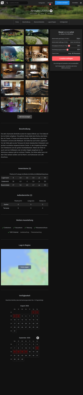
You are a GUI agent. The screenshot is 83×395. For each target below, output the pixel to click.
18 (18, 323)
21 (29, 323)
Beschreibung (26, 22)
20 (26, 323)
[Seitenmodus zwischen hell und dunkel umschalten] (81, 3)
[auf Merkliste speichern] (51, 10)
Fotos (17, 22)
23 (37, 323)
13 (26, 319)
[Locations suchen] (16, 3)
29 (33, 327)
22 (33, 323)
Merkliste (50, 3)
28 (29, 327)
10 (14, 319)
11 (18, 319)
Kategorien (42, 3)
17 (14, 323)
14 (29, 319)
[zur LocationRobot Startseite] (2, 3)
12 (22, 319)
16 (37, 319)
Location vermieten (62, 2)
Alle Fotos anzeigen (24, 116)
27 (26, 327)
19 (22, 323)
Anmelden (75, 2)
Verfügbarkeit (64, 22)
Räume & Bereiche (39, 22)
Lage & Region (52, 22)
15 (33, 319)
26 (22, 327)
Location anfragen (66, 58)
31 (14, 331)
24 (14, 327)
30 (37, 327)
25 (18, 327)
